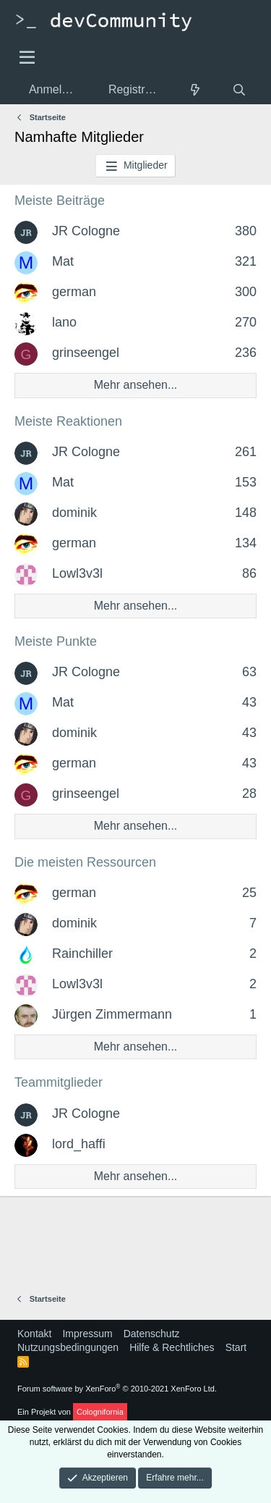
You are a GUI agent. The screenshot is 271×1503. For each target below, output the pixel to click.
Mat (63, 261)
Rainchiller (82, 953)
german (74, 292)
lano (64, 322)
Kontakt (34, 1333)
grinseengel (85, 352)
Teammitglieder (58, 1082)
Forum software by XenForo (117, 1388)
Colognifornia (100, 1411)
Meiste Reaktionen (68, 421)
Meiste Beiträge (59, 200)
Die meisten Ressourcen (85, 862)
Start (236, 1347)
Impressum (87, 1333)
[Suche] (239, 90)
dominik (74, 512)
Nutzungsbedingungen (68, 1347)
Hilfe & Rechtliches (172, 1347)
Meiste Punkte (55, 641)
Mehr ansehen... (136, 385)
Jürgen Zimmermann (112, 1014)
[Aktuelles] (195, 90)
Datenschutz (152, 1333)
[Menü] (27, 58)
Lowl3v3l (77, 573)
